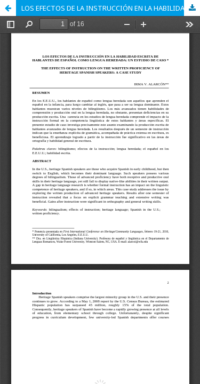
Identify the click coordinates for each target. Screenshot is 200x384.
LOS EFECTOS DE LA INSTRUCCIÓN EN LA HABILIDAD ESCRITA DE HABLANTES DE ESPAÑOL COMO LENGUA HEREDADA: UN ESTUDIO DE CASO (110, 8)
